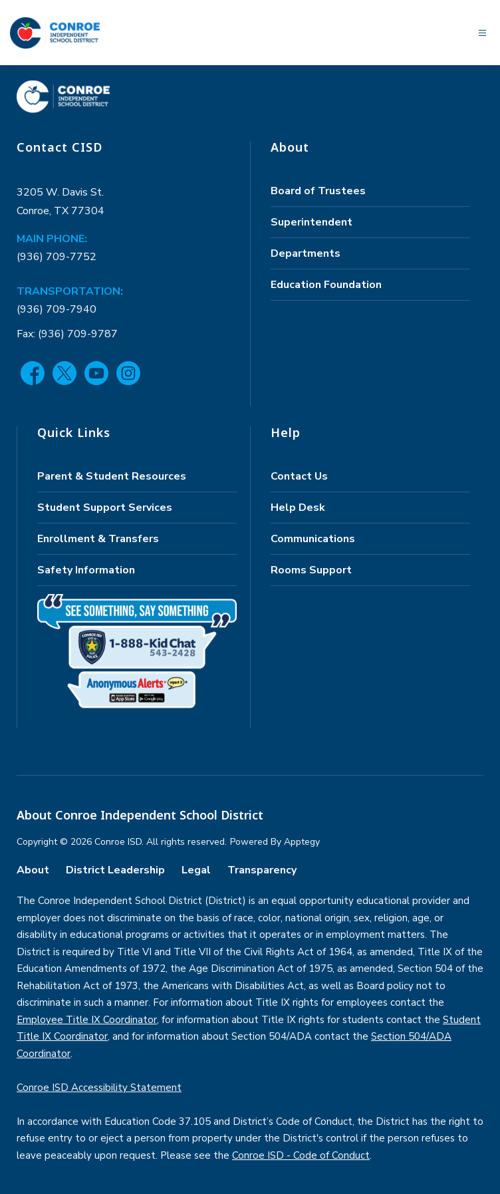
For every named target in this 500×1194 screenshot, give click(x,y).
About (33, 870)
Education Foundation (326, 284)
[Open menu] (482, 33)
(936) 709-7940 (56, 309)
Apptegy (302, 841)
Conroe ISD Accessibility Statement (99, 1087)
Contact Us (299, 476)
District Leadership (115, 870)
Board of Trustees (318, 191)
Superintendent (311, 222)
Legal (196, 870)
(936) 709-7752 (56, 256)
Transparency (262, 870)
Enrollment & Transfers (98, 538)
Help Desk (298, 507)
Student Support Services (104, 507)
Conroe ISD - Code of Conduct (301, 1155)
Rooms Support (311, 570)
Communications (313, 538)
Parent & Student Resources (111, 476)
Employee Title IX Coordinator (87, 1019)
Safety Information (86, 570)
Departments (305, 253)
